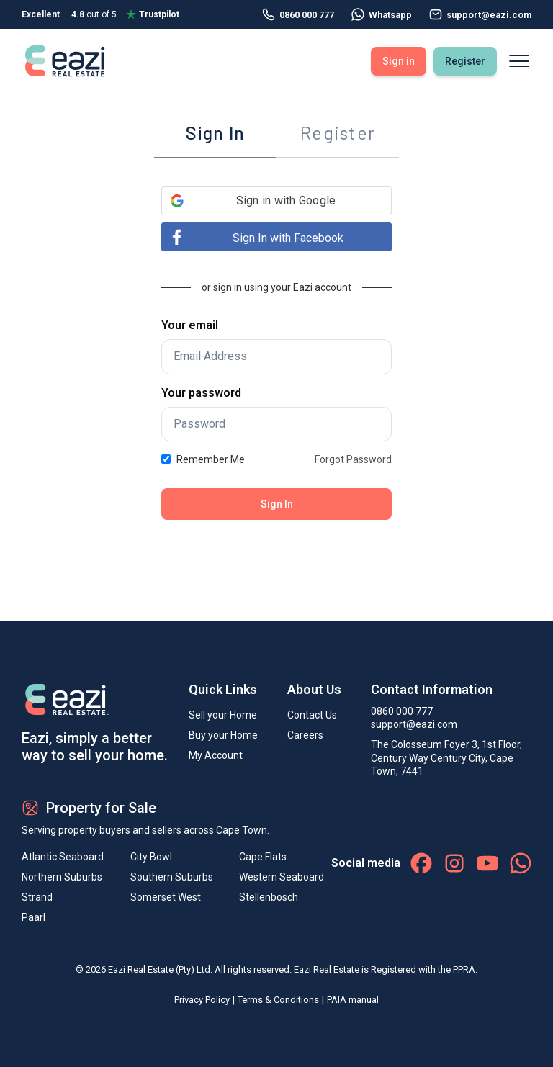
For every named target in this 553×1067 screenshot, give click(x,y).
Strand (37, 897)
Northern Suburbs (62, 877)
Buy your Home (223, 735)
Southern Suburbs (171, 877)
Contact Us (312, 715)
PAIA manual (353, 999)
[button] (276, 200)
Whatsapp (381, 14)
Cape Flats (263, 857)
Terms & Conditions (278, 999)
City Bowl (151, 857)
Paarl (33, 917)
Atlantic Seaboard (63, 857)
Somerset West (165, 897)
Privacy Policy (202, 999)
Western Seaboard (281, 877)
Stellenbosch (268, 897)
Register (465, 61)
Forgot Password (353, 459)
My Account (216, 755)
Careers (305, 735)
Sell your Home (223, 715)
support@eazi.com (414, 724)
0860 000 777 (298, 14)
